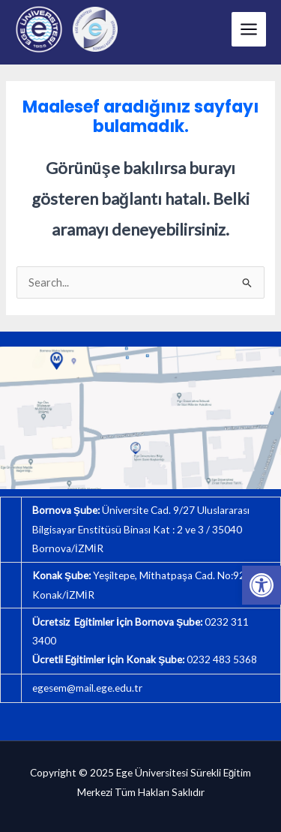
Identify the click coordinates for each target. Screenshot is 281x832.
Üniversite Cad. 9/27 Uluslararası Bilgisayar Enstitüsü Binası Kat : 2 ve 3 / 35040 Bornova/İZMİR (141, 529)
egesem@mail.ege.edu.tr (87, 688)
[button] (261, 585)
